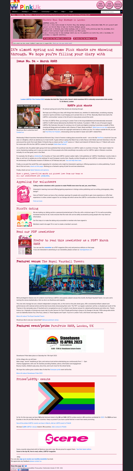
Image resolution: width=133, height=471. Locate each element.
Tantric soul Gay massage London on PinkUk (57, 38)
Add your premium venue (50, 320)
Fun (55, 12)
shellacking (38, 156)
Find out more (37, 201)
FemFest (100, 138)
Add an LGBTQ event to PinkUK (61, 423)
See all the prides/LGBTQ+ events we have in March (33, 423)
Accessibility (30, 468)
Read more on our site (100, 127)
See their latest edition (83, 449)
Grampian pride (55, 369)
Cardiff (65, 142)
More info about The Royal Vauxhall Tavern (30, 316)
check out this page (36, 166)
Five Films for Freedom (52, 132)
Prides (35, 12)
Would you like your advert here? (62, 43)
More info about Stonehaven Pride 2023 (29, 373)
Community (45, 12)
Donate (52, 468)
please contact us (35, 461)
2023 (102, 417)
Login (71, 12)
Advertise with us (22, 468)
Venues (14, 12)
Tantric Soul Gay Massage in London (85, 38)
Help (62, 12)
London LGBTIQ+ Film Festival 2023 (33, 99)
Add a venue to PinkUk (59, 427)
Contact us (20, 132)
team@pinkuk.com (86, 250)
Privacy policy (38, 468)
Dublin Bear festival (60, 144)
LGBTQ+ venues (29, 427)
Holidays (25, 12)
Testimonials (46, 468)
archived (45, 176)
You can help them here (73, 160)
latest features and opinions (40, 170)
